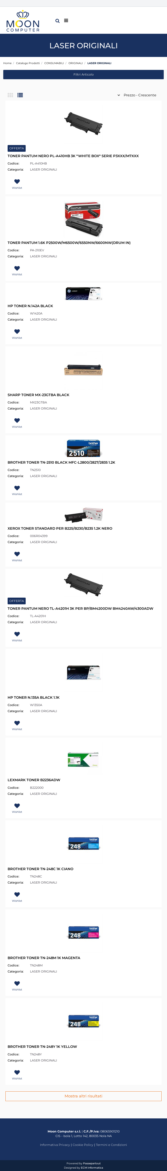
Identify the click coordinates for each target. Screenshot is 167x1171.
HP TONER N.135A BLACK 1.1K (34, 697)
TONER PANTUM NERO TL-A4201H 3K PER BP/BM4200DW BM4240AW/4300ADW (80, 608)
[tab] (12, 95)
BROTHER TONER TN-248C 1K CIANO (40, 869)
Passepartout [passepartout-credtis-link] (92, 1163)
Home (7, 63)
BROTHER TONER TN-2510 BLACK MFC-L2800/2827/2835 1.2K (61, 462)
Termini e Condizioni (111, 1145)
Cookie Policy (83, 1145)
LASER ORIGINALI (99, 63)
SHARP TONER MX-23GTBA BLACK (38, 395)
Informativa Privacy (55, 1145)
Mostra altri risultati (83, 1096)
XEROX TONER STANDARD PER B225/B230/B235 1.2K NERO (60, 528)
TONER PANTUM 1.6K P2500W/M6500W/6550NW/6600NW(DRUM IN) (69, 243)
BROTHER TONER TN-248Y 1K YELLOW (42, 1047)
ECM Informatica (92, 1167)
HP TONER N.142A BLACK (30, 306)
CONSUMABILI (54, 63)
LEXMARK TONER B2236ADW (34, 780)
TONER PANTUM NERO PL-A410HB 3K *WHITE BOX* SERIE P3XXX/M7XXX (73, 156)
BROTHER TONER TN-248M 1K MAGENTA (44, 958)
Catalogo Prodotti (28, 63)
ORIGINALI (75, 63)
